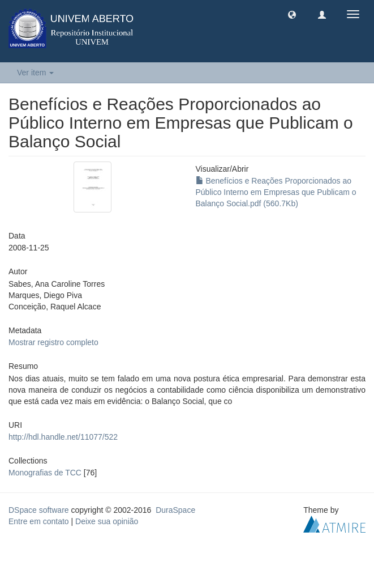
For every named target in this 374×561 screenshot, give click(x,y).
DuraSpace (175, 510)
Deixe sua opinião (106, 521)
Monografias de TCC (44, 472)
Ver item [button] (35, 72)
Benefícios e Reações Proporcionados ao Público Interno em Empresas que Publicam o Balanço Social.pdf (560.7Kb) (276, 192)
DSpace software (38, 510)
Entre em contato (38, 521)
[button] (292, 14)
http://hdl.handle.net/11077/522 (63, 436)
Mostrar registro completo (53, 342)
